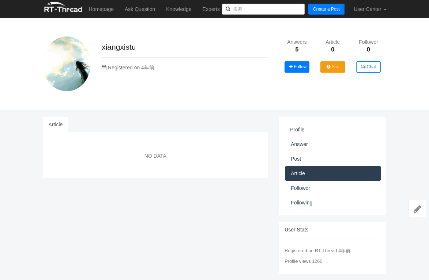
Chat (368, 66)
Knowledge (178, 9)
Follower (300, 188)
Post (296, 159)
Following (301, 203)
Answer (299, 144)
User (370, 9)
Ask (333, 66)
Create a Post (326, 9)
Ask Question (140, 9)
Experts (211, 9)
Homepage (101, 9)
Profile (297, 130)
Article (56, 124)
